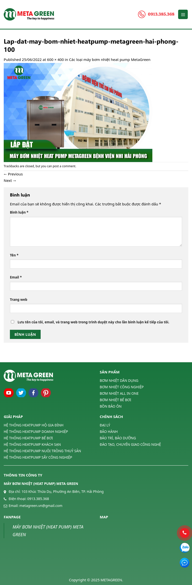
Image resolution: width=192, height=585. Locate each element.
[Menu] (183, 14)
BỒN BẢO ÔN (111, 406)
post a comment (64, 166)
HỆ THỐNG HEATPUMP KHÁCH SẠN (32, 444)
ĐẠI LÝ (105, 425)
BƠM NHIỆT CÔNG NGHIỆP (122, 387)
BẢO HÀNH (109, 431)
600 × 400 (55, 59)
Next (10, 180)
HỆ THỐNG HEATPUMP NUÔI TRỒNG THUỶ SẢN (42, 450)
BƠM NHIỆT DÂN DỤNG (119, 380)
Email (16, 277)
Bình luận (19, 212)
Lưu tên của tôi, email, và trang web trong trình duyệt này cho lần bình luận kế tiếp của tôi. (93, 322)
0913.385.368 (38, 498)
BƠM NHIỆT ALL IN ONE (119, 393)
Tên (14, 255)
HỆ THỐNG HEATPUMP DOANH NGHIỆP (36, 431)
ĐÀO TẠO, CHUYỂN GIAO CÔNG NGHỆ (130, 444)
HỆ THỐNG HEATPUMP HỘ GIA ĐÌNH (33, 425)
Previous (13, 173)
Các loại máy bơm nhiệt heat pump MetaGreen (110, 59)
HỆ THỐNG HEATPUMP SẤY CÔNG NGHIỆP (38, 457)
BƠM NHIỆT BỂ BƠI (115, 399)
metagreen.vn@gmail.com (40, 505)
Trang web (18, 299)
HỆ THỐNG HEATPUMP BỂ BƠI (28, 438)
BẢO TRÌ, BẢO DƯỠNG (118, 438)
